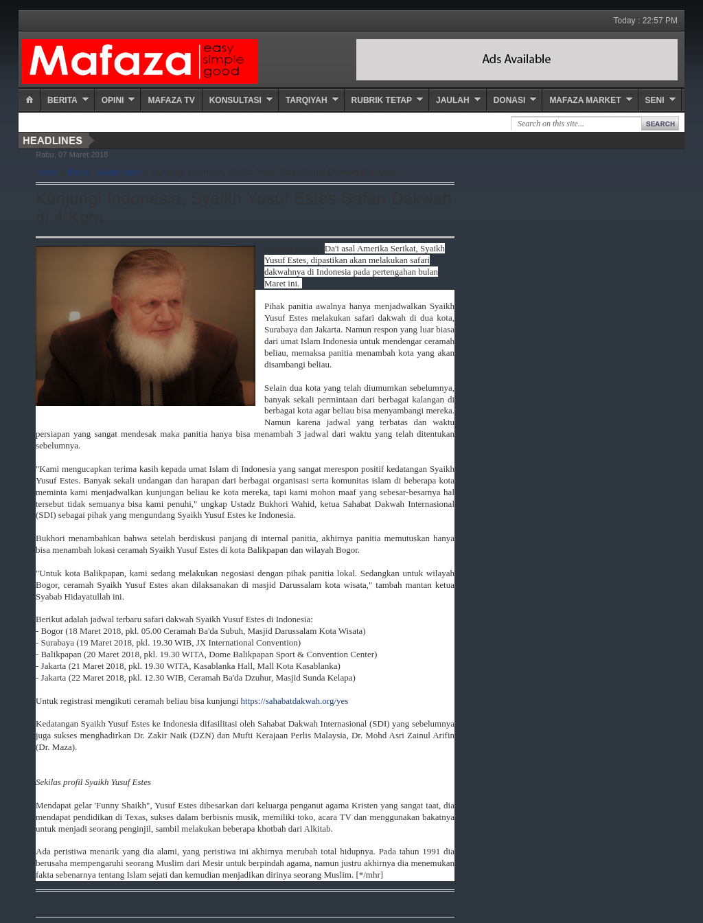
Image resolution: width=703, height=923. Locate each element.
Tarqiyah (306, 100)
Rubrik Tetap (382, 100)
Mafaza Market (585, 100)
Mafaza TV (171, 100)
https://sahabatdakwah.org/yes (295, 701)
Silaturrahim (119, 172)
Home (47, 172)
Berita (62, 100)
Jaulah (453, 100)
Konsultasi (235, 100)
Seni (655, 100)
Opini (113, 100)
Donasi (510, 100)
